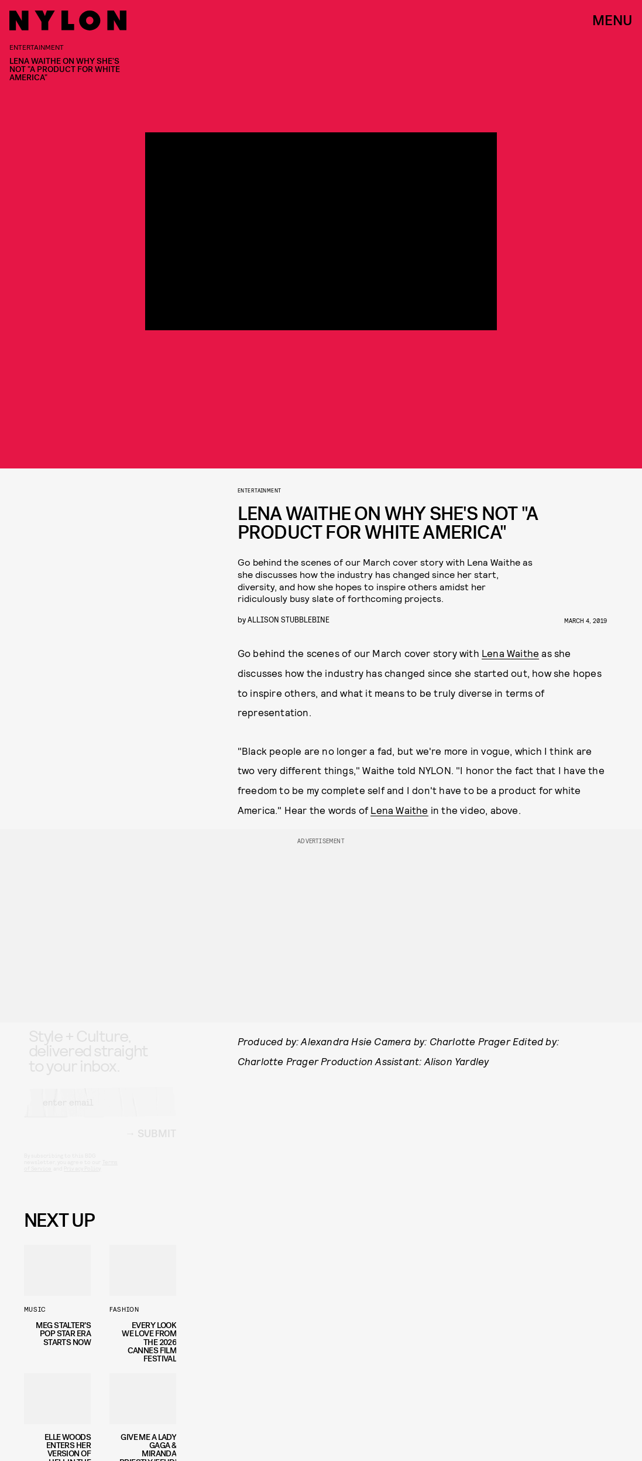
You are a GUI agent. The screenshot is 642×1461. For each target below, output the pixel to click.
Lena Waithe (510, 653)
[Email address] (100, 1112)
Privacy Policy (82, 1178)
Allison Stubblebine (288, 619)
